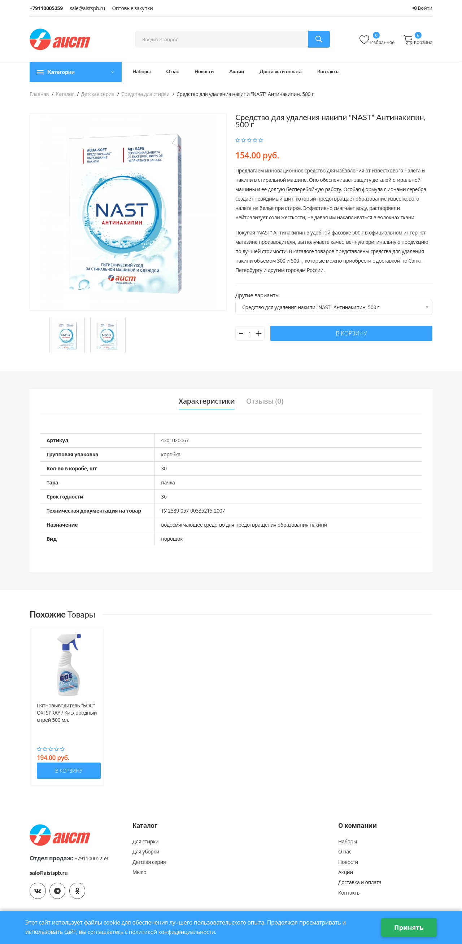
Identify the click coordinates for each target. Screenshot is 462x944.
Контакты (328, 71)
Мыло (139, 874)
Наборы (141, 71)
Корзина (417, 39)
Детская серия (97, 94)
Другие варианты (257, 295)
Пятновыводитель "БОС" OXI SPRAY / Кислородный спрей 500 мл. (67, 712)
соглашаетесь (106, 931)
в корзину (351, 333)
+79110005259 (46, 8)
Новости (204, 71)
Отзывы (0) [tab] (266, 401)
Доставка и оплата (280, 71)
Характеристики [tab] (205, 401)
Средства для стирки (145, 94)
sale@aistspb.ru (87, 8)
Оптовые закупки (132, 8)
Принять (407, 927)
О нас (172, 71)
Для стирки (145, 842)
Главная (39, 94)
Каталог (65, 94)
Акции (236, 71)
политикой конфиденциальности (176, 931)
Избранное (377, 39)
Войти (422, 8)
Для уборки (145, 852)
